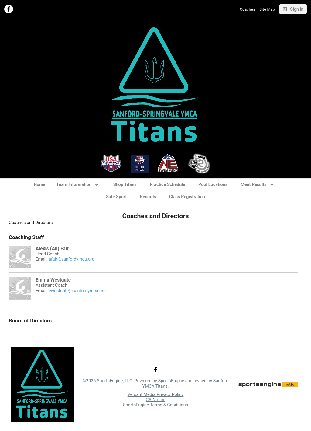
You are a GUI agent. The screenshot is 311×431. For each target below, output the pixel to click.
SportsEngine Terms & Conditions (155, 405)
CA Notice (155, 399)
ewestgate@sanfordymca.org (77, 290)
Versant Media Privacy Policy (156, 394)
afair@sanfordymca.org (71, 259)
